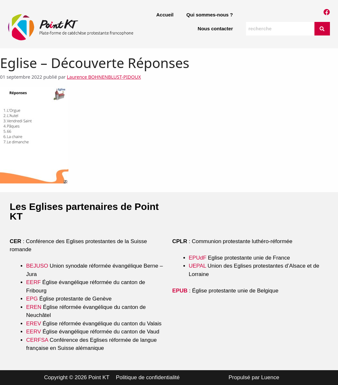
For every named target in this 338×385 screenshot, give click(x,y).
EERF (33, 282)
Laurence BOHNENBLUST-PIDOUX (104, 77)
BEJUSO (38, 266)
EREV (33, 324)
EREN (33, 307)
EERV (33, 332)
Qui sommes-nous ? (209, 14)
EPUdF (198, 258)
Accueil (164, 14)
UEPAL (197, 266)
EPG (32, 299)
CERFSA (37, 340)
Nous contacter (215, 28)
